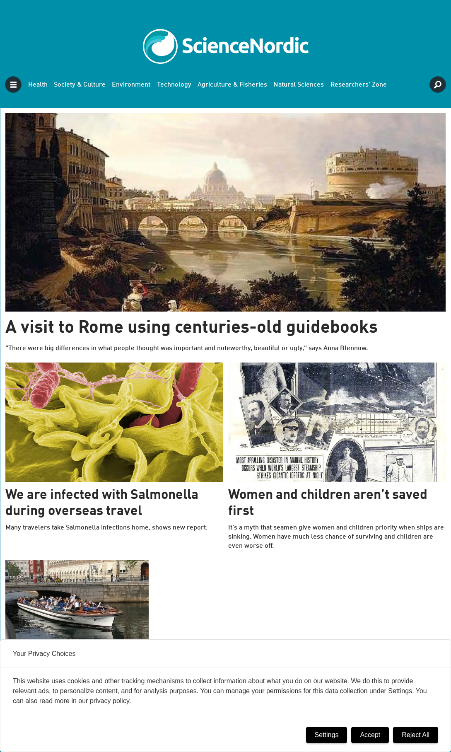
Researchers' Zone (358, 85)
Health (38, 85)
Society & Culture (80, 85)
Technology (174, 85)
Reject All (415, 734)
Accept (370, 734)
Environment (131, 85)
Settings (327, 734)
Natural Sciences (298, 85)
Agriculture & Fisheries (232, 85)
